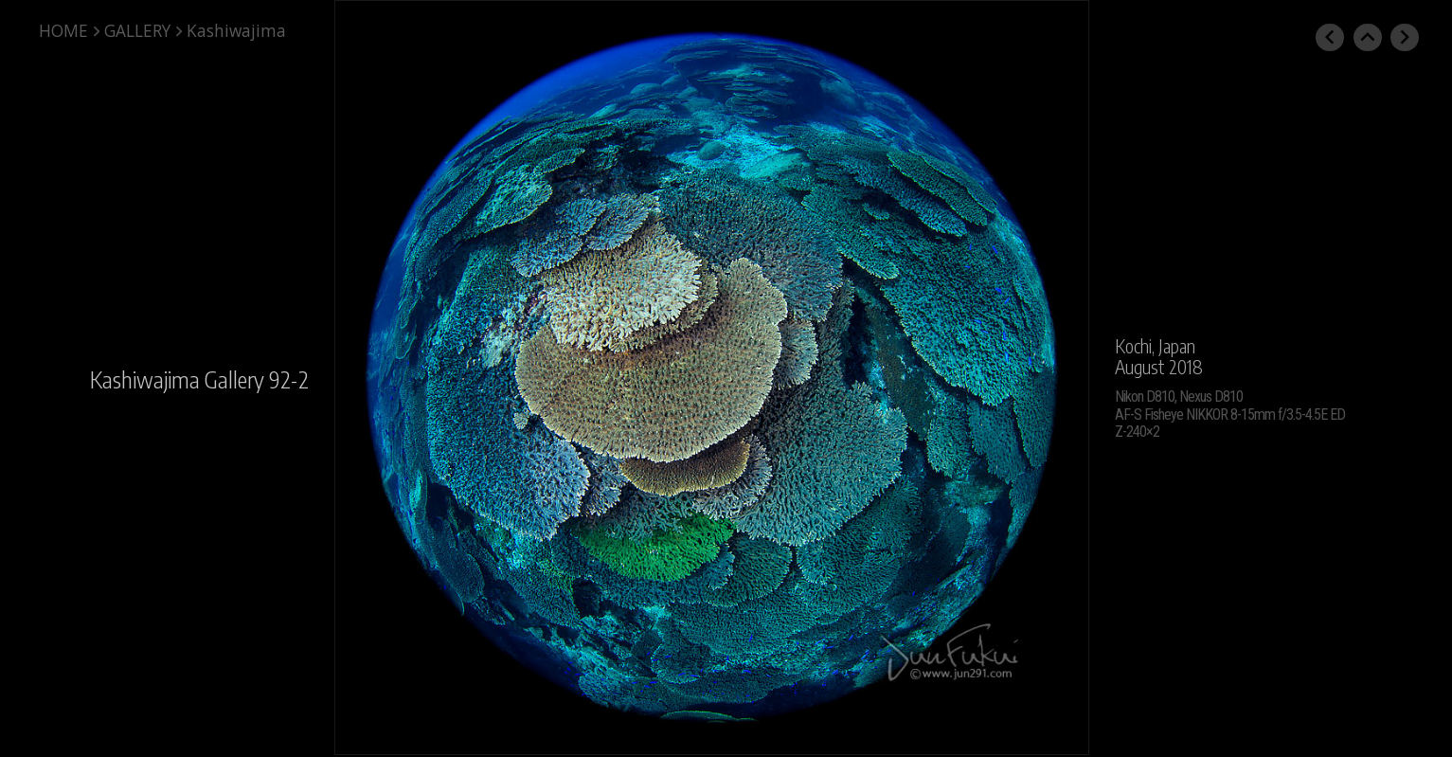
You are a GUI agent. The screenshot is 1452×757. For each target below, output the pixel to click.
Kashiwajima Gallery (177, 379)
